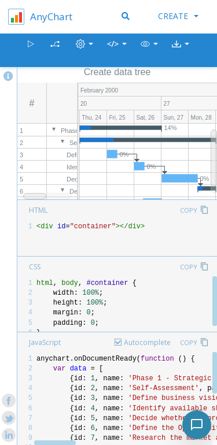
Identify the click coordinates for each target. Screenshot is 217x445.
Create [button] (178, 15)
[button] (149, 50)
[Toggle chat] (196, 424)
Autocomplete (147, 342)
